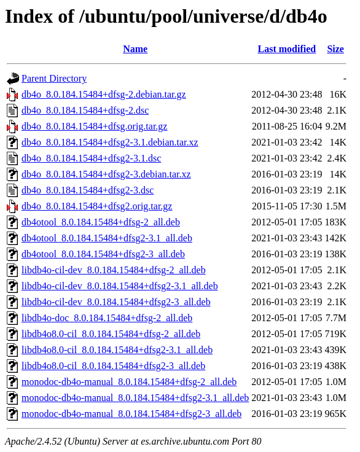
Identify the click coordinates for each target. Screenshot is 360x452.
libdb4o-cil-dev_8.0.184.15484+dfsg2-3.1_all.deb (120, 286)
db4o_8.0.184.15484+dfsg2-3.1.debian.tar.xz (110, 142)
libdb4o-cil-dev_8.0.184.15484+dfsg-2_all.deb (114, 270)
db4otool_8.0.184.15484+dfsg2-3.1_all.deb (107, 238)
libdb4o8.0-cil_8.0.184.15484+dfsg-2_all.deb (111, 334)
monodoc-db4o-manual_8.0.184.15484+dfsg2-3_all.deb (131, 413)
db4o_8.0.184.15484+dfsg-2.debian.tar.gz (104, 94)
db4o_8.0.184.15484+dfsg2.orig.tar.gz (97, 206)
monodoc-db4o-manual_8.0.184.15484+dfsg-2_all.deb (129, 381)
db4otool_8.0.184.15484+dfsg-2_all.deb (101, 222)
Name (135, 49)
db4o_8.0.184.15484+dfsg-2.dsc (85, 110)
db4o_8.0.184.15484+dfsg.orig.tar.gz (94, 126)
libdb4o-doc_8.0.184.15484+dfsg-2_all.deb (107, 318)
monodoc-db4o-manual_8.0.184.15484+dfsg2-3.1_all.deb (135, 397)
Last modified (287, 49)
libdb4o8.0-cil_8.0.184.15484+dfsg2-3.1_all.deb (117, 350)
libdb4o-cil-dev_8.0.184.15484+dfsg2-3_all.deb (116, 302)
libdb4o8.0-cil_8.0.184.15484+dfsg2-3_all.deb (113, 365)
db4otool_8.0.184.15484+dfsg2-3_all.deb (103, 254)
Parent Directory (54, 78)
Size (335, 49)
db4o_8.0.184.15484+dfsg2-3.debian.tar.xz (106, 174)
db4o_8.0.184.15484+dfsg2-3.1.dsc (91, 158)
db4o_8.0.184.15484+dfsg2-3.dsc (88, 190)
